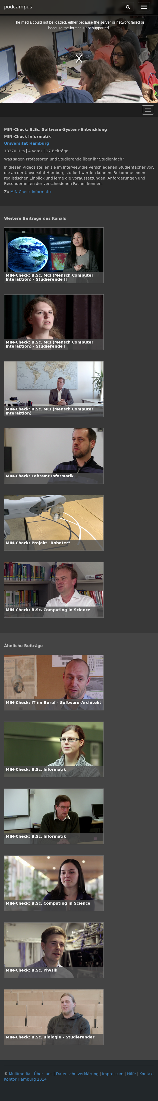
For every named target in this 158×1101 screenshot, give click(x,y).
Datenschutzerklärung (77, 1074)
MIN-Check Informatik (31, 192)
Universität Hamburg (26, 143)
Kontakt (147, 1074)
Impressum (113, 1074)
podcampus (18, 7)
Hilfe (131, 1074)
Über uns (43, 1074)
